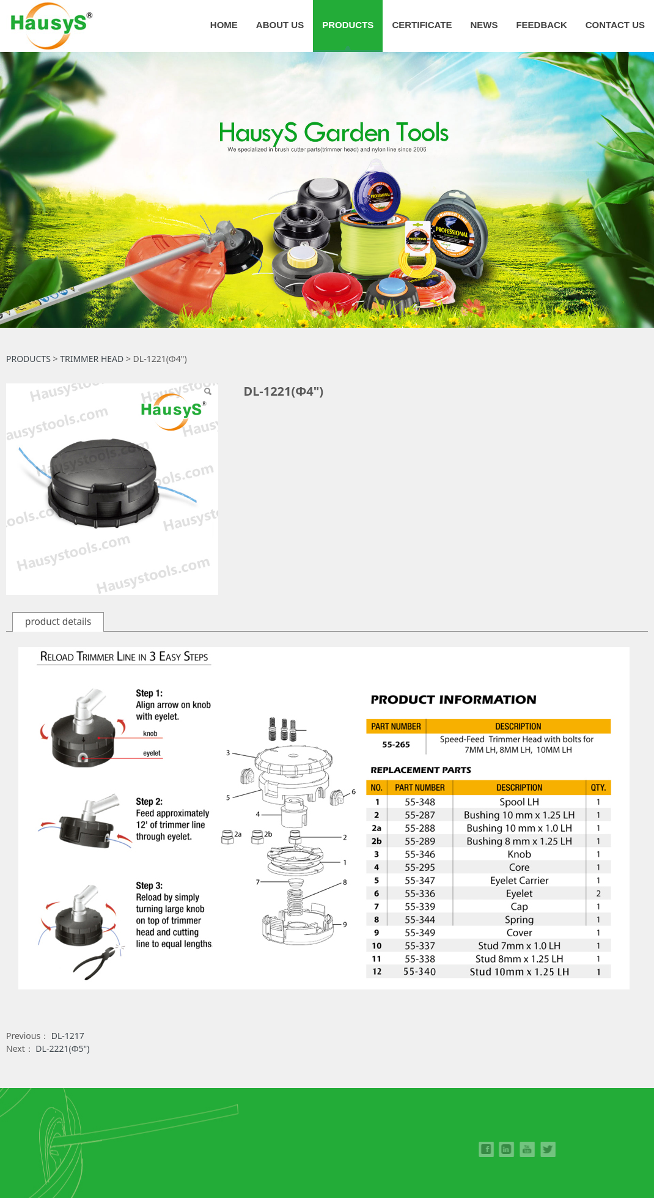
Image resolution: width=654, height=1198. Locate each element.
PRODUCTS (347, 25)
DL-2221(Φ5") (62, 1048)
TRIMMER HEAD (91, 358)
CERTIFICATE (422, 25)
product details (58, 621)
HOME (224, 25)
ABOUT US (280, 25)
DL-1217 (67, 1035)
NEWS (484, 25)
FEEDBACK (541, 25)
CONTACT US (615, 25)
